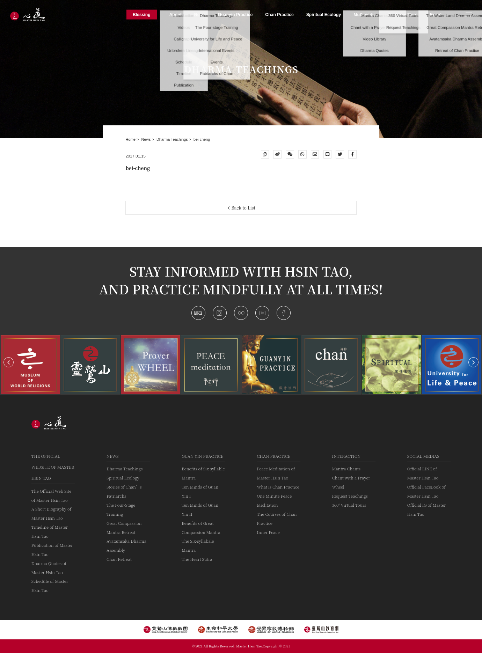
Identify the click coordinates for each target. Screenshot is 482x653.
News (146, 139)
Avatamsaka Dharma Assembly (126, 545)
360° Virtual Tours (349, 505)
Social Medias (423, 456)
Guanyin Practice (235, 14)
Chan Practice (273, 456)
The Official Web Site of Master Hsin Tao (51, 495)
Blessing (142, 14)
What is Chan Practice (278, 487)
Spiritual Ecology (123, 477)
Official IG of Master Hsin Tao (426, 509)
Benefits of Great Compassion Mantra (201, 527)
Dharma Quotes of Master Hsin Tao (48, 567)
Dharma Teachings (172, 139)
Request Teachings (350, 496)
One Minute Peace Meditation (274, 500)
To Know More (402, 14)
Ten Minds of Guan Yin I (200, 491)
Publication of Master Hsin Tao (52, 549)
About (175, 14)
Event (435, 14)
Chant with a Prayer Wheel (351, 482)
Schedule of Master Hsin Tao (49, 585)
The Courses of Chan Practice (277, 518)
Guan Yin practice (202, 456)
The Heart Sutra (197, 559)
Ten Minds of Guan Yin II (200, 509)
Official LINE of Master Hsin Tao (423, 473)
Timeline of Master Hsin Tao (49, 531)
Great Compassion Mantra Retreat (124, 527)
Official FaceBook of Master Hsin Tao (426, 491)
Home (131, 139)
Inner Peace (268, 532)
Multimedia (364, 14)
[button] (8, 362)
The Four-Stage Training (121, 509)
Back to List (241, 208)
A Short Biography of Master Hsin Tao (51, 513)
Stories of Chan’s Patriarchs (124, 491)
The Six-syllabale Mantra (198, 545)
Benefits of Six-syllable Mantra (203, 473)
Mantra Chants (346, 468)
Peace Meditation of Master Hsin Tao (276, 473)
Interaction (346, 456)
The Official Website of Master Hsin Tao (52, 467)
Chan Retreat (119, 559)
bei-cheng (201, 139)
